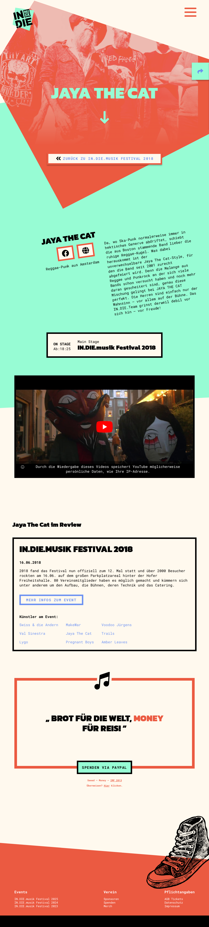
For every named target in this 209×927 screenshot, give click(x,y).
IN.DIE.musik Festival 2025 (36, 899)
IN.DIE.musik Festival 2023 (36, 906)
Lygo (23, 642)
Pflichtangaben (179, 891)
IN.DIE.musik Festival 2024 (36, 902)
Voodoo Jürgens (117, 624)
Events (20, 891)
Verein (110, 891)
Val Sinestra (32, 633)
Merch (108, 906)
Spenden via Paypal (104, 767)
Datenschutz (173, 902)
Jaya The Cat (79, 633)
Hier (107, 785)
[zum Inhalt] (104, 117)
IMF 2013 (116, 780)
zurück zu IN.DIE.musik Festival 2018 (108, 158)
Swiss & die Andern (38, 624)
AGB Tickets (173, 899)
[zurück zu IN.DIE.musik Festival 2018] (104, 158)
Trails (108, 633)
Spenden (109, 902)
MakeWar (73, 624)
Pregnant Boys (80, 642)
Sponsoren (111, 899)
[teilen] (200, 71)
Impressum (172, 906)
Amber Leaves (114, 642)
